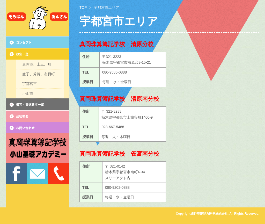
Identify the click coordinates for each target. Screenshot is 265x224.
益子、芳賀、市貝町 (38, 76)
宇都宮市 (29, 87)
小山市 (27, 98)
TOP (83, 7)
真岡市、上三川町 (36, 65)
